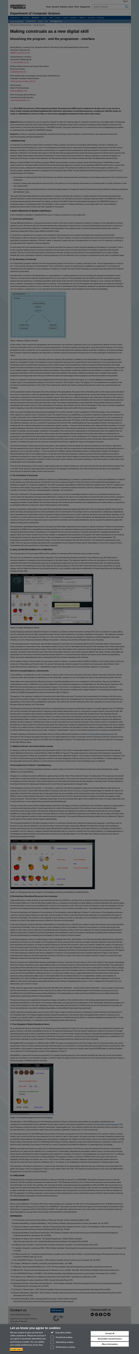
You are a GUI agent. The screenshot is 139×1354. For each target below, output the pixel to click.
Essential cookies (60, 1332)
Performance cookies (62, 1347)
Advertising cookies (62, 1342)
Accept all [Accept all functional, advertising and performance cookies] (109, 1333)
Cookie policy (16, 1349)
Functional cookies (61, 1337)
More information (110, 1344)
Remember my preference (110, 1339)
